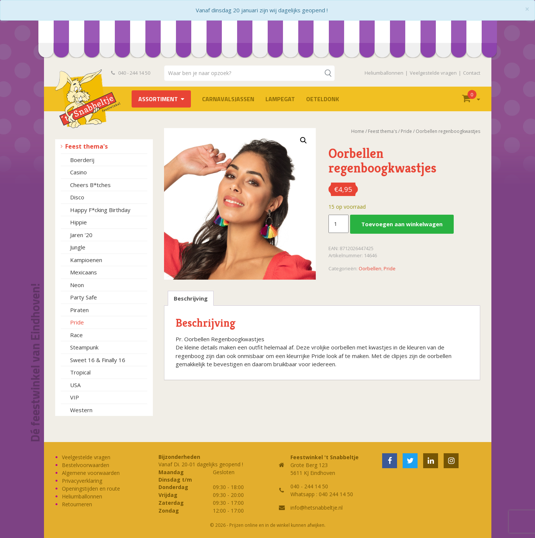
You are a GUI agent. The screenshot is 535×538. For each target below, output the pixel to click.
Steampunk (84, 347)
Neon (77, 285)
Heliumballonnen (384, 72)
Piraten (79, 310)
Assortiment (158, 98)
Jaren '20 (81, 235)
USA (75, 385)
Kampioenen (86, 260)
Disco (77, 197)
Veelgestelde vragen (433, 72)
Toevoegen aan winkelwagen (402, 224)
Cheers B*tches (90, 185)
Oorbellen (370, 268)
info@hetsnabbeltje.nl (316, 507)
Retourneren (77, 504)
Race (76, 335)
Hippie (78, 222)
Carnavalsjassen (228, 98)
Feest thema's (86, 146)
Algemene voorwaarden (91, 472)
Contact (471, 72)
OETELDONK (322, 98)
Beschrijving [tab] (191, 298)
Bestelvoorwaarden (85, 465)
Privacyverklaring (82, 480)
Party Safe (83, 297)
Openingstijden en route (91, 488)
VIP (74, 397)
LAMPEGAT (280, 98)
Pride (77, 322)
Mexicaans (83, 272)
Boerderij (82, 160)
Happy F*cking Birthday (100, 210)
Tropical (80, 372)
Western (81, 410)
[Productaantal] (338, 224)
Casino (78, 172)
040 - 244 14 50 (131, 72)
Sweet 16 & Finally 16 (97, 360)
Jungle (77, 247)
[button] (303, 140)
